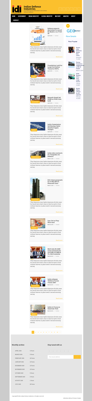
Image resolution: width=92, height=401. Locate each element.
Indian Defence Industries (32, 7)
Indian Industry (34, 16)
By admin (56, 35)
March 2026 (18, 354)
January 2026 (19, 362)
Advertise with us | (67, 398)
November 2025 (20, 369)
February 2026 (19, 358)
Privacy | (75, 398)
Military (58, 16)
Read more (59, 57)
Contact (16, 20)
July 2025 (18, 384)
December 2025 (19, 365)
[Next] (60, 332)
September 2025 (20, 377)
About (73, 16)
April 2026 (18, 351)
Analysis (66, 16)
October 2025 (19, 373)
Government (22, 16)
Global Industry (46, 16)
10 (57, 332)
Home (13, 16)
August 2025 (19, 380)
